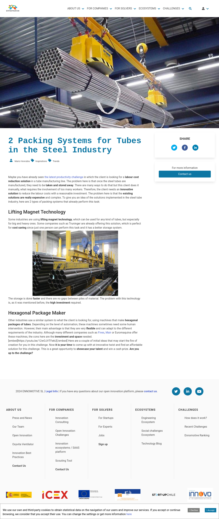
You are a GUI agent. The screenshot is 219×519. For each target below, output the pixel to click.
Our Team (18, 426)
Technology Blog (151, 443)
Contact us (184, 174)
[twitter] (174, 148)
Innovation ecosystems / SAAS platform (67, 447)
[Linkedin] (188, 391)
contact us (150, 391)
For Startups (105, 418)
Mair (109, 332)
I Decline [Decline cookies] (193, 510)
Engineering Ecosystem (148, 420)
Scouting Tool (63, 460)
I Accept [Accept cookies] (211, 510)
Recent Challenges (195, 426)
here (129, 514)
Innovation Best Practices (21, 455)
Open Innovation (22, 435)
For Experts (105, 426)
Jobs (101, 435)
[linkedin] (195, 148)
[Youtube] (199, 391)
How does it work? (195, 418)
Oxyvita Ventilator (23, 444)
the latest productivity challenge (63, 177)
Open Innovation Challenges (65, 432)
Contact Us (19, 465)
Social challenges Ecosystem (152, 432)
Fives (101, 332)
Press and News (22, 418)
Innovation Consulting (61, 420)
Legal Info (52, 391)
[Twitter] (176, 391)
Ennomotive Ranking (196, 435)
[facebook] (185, 148)
